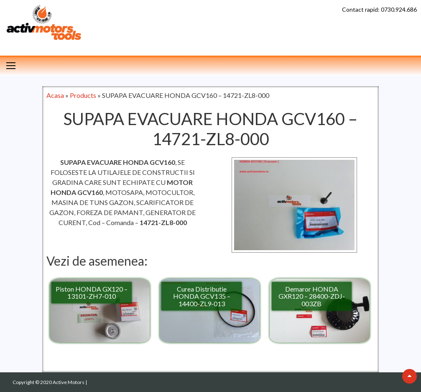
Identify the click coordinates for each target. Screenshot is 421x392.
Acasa (55, 95)
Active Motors (69, 382)
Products (83, 95)
